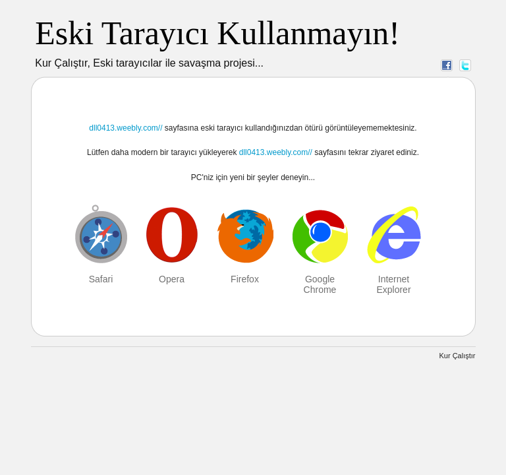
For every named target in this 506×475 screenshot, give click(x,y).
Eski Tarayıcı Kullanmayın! (217, 33)
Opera (171, 279)
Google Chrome (320, 284)
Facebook (447, 64)
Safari (101, 279)
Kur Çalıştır (457, 356)
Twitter (465, 64)
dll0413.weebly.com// (125, 128)
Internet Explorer (393, 284)
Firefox (245, 279)
